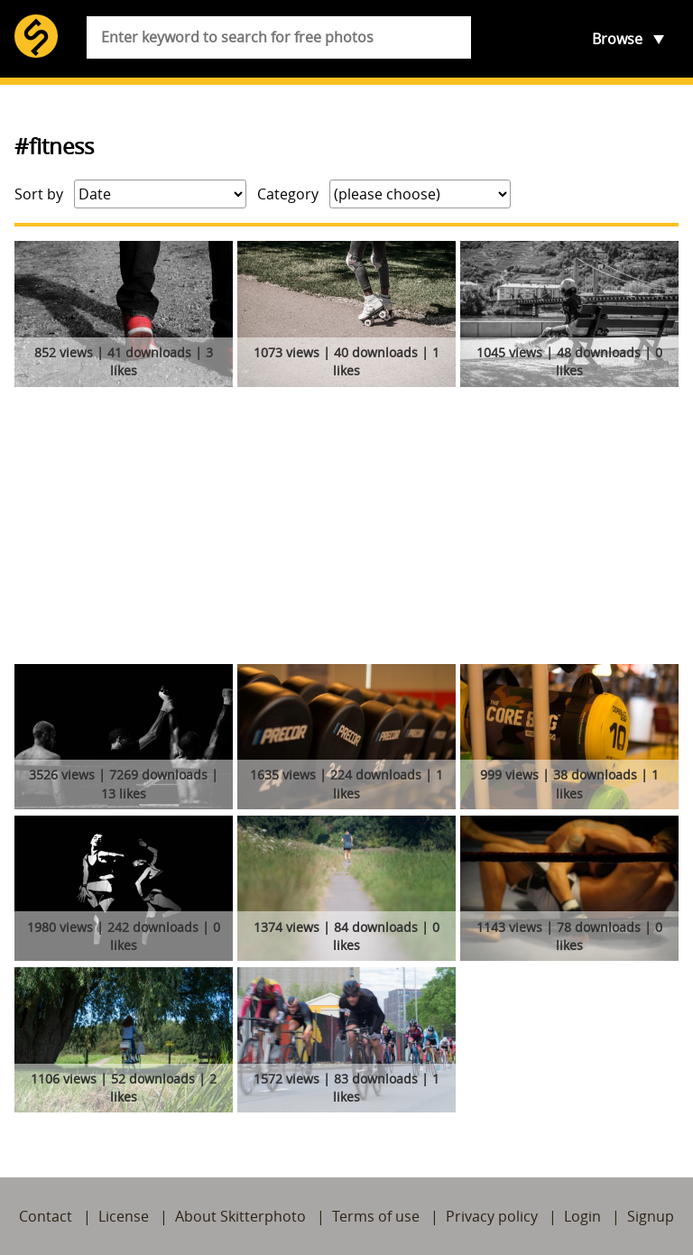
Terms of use (376, 1216)
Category (288, 194)
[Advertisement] (346, 528)
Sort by (38, 194)
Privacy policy (492, 1216)
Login (582, 1216)
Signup (650, 1216)
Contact (45, 1216)
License (123, 1216)
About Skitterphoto (240, 1216)
